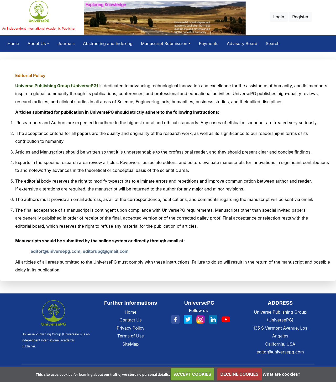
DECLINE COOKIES (239, 374)
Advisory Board (242, 43)
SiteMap (131, 344)
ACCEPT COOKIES (192, 374)
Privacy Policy (131, 328)
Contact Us (130, 320)
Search (273, 43)
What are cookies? (281, 374)
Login (278, 16)
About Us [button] (37, 43)
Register (300, 16)
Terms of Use (130, 336)
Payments (208, 43)
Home (15, 42)
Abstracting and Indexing (108, 43)
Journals (66, 43)
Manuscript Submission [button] (164, 43)
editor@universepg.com (280, 351)
